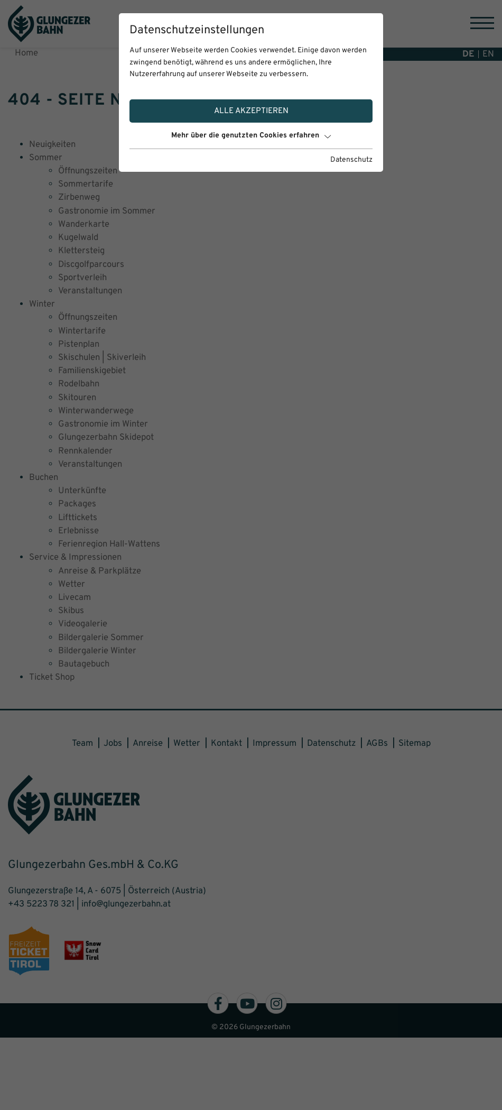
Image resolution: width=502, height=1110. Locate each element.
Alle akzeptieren (251, 111)
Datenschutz (351, 159)
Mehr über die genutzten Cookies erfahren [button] (251, 135)
